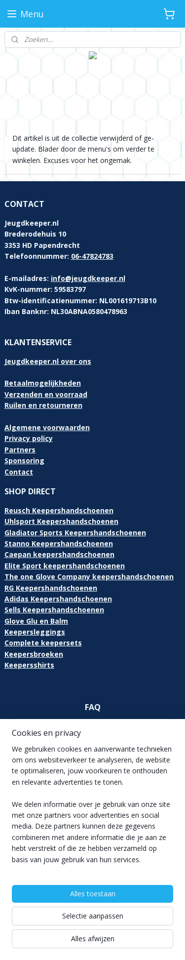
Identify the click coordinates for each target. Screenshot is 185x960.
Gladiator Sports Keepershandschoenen (75, 532)
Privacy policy (28, 438)
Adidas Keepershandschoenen (58, 598)
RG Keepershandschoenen (50, 588)
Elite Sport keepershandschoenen (64, 565)
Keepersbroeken (33, 654)
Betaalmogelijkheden (42, 383)
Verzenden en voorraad (45, 394)
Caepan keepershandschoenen (59, 554)
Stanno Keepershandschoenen (58, 543)
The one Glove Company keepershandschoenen (89, 576)
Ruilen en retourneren (43, 405)
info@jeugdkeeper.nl (88, 278)
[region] (92, 808)
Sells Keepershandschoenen (54, 609)
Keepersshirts (29, 665)
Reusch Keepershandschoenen (58, 510)
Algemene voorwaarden (47, 427)
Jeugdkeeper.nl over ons (47, 361)
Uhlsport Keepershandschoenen (61, 521)
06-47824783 (92, 256)
